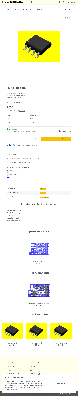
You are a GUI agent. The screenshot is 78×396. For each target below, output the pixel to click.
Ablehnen (61, 389)
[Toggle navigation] (2, 1)
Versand (22, 111)
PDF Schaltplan (14, 174)
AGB (30, 370)
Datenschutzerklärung (11, 389)
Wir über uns (11, 367)
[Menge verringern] (9, 139)
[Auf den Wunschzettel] (67, 18)
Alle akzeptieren (61, 378)
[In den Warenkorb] (56, 139)
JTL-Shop (68, 393)
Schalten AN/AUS (45, 197)
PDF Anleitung (14, 171)
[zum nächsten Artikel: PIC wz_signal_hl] (69, 9)
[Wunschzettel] (64, 2)
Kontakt (9, 370)
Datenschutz (33, 367)
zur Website (13, 178)
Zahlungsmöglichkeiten (14, 373)
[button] (42, 2)
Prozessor (43, 193)
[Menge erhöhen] (35, 139)
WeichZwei (43, 189)
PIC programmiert (19, 95)
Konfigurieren (61, 383)
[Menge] (22, 139)
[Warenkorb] (71, 2)
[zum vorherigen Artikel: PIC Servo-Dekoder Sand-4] (66, 9)
